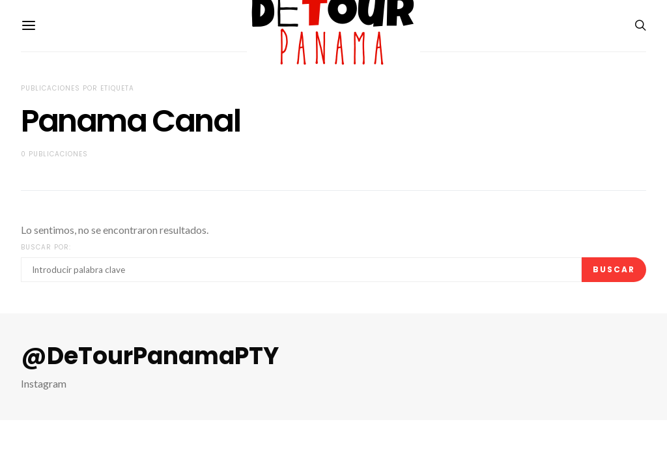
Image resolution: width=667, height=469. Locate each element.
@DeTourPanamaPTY (150, 356)
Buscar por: (46, 247)
